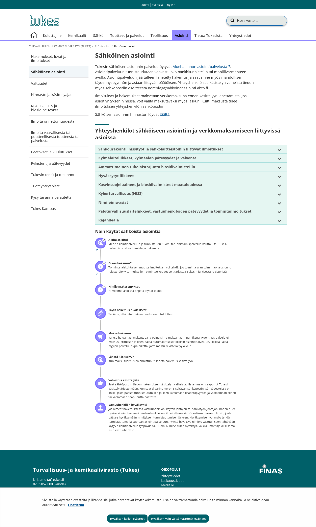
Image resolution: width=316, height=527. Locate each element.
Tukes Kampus (43, 208)
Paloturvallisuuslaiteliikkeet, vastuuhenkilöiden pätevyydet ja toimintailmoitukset (175, 211)
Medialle (167, 485)
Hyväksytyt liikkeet (116, 175)
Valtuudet (39, 83)
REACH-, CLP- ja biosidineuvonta (44, 107)
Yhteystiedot (170, 476)
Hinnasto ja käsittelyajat (51, 94)
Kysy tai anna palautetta (51, 197)
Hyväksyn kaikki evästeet (127, 519)
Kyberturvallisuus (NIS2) (120, 193)
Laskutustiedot (172, 480)
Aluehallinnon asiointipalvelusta (201, 66)
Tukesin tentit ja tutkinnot (52, 174)
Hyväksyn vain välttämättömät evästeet (178, 519)
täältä (164, 114)
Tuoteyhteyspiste (45, 186)
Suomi (145, 5)
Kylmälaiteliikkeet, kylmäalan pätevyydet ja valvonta (147, 157)
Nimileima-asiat (113, 202)
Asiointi (105, 46)
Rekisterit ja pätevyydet (50, 163)
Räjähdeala (108, 220)
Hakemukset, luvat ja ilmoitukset (48, 58)
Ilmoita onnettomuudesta (52, 121)
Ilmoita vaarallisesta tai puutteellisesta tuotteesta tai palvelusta (55, 136)
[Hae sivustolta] (256, 20)
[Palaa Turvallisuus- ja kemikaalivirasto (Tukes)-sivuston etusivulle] (44, 20)
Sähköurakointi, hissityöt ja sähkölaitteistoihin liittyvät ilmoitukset (160, 149)
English (170, 5)
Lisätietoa (76, 505)
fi (95, 46)
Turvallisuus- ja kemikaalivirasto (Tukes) (60, 46)
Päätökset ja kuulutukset (51, 151)
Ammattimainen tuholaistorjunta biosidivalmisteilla (146, 166)
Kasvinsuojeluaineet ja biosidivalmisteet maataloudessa (150, 184)
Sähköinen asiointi (48, 71)
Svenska (157, 5)
